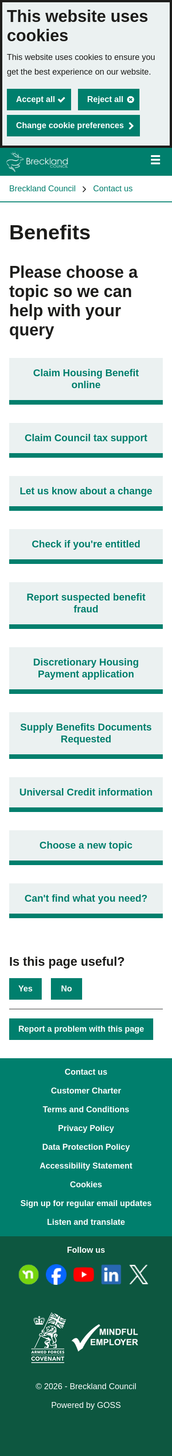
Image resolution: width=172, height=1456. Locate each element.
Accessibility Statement (85, 1165)
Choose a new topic (86, 845)
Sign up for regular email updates (85, 1203)
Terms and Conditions (86, 1109)
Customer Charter (86, 1090)
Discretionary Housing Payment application (86, 668)
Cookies (86, 1184)
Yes (25, 988)
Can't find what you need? (86, 898)
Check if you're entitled (86, 544)
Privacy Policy (86, 1128)
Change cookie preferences (70, 125)
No (66, 988)
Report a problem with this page (81, 1029)
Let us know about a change (86, 491)
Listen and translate (86, 1222)
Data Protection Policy (86, 1147)
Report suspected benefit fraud (86, 603)
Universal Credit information (85, 792)
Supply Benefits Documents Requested (86, 733)
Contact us (113, 188)
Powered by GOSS (86, 1405)
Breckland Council (42, 188)
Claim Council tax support (86, 438)
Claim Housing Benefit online (86, 378)
